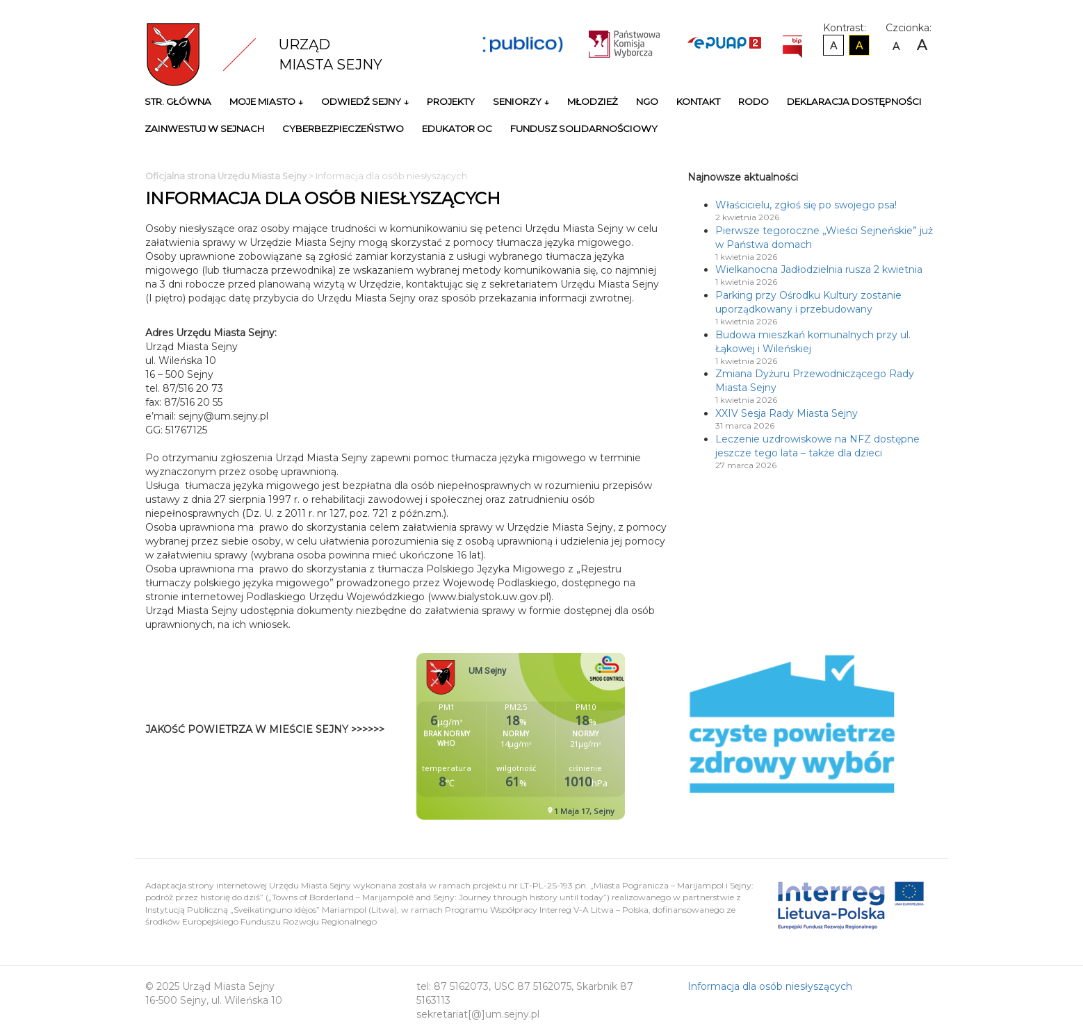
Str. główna (178, 101)
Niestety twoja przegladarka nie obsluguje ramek (555, 736)
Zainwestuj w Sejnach (204, 128)
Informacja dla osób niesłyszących (769, 986)
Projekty (451, 101)
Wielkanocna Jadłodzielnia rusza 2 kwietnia (818, 269)
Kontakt (698, 101)
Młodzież (592, 101)
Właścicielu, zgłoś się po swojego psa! (806, 205)
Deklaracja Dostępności (854, 101)
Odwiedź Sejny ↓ (365, 101)
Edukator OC (457, 128)
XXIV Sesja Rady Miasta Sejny (786, 413)
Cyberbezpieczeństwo (343, 128)
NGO (647, 101)
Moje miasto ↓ (266, 101)
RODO (753, 101)
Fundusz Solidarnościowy (584, 128)
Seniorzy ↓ (521, 101)
